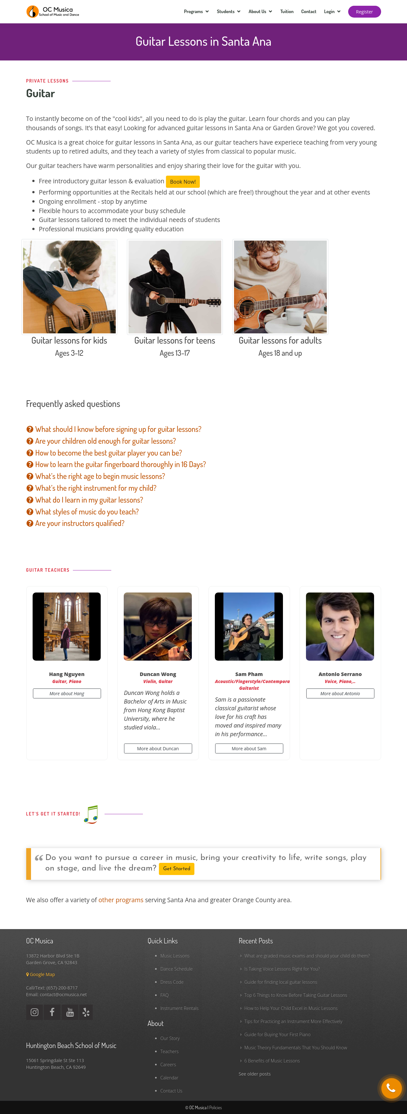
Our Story (170, 1038)
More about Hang (67, 693)
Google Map (40, 974)
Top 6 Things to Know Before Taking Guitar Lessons (295, 995)
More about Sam (249, 748)
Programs (193, 11)
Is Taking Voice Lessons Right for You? (282, 969)
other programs (121, 899)
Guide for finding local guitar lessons (280, 982)
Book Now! (183, 181)
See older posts (255, 1074)
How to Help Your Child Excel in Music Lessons (291, 1008)
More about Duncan (158, 748)
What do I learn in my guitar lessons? (84, 500)
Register (364, 12)
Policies (215, 1107)
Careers (168, 1065)
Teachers (169, 1051)
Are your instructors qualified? (75, 523)
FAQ (164, 995)
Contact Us (171, 1091)
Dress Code (172, 982)
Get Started (176, 868)
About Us (257, 11)
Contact (308, 11)
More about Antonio (340, 693)
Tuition (287, 11)
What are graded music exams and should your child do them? (307, 956)
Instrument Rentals (179, 1008)
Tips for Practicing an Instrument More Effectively (293, 1021)
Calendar (169, 1078)
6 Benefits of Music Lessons (272, 1061)
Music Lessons (175, 956)
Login (329, 11)
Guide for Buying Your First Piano (277, 1034)
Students (226, 11)
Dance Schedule (176, 969)
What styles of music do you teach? (82, 511)
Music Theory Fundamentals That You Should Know (295, 1048)
